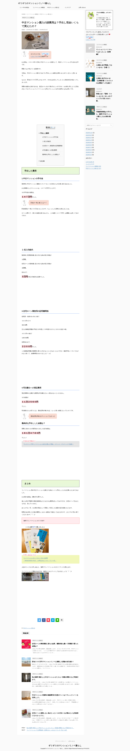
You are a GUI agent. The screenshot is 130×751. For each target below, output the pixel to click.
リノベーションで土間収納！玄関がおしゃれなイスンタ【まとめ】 (47, 730)
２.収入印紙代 (46, 141)
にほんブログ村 (35, 56)
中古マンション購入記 (53, 7)
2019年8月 (89, 145)
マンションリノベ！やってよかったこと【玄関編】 (104, 52)
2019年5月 (89, 152)
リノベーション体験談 (39, 7)
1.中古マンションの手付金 (50, 137)
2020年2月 (89, 137)
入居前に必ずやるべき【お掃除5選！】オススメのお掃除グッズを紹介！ (104, 81)
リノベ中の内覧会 (24, 7)
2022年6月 (89, 135)
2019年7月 (89, 147)
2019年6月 (89, 150)
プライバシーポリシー (60, 741)
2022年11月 (89, 132)
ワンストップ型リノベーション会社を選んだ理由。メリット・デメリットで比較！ (48, 444)
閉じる (53, 127)
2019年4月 (89, 154)
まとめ (42, 161)
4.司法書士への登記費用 (49, 150)
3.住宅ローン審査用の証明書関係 (52, 145)
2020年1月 (89, 140)
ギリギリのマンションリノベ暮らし (34, 3)
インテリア (68, 7)
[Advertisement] (50, 107)
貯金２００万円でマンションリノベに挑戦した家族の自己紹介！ (53, 661)
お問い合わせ (82, 7)
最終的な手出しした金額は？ (51, 154)
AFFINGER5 (86, 748)
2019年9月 (89, 142)
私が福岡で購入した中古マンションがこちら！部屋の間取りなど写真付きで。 (50, 728)
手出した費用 (44, 133)
